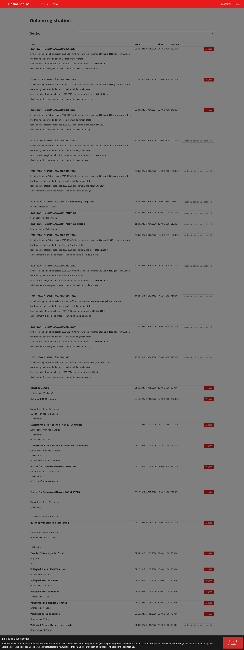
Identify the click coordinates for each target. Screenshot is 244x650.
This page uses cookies (16, 638)
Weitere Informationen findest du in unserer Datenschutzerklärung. (98, 646)
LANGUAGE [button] (226, 4)
